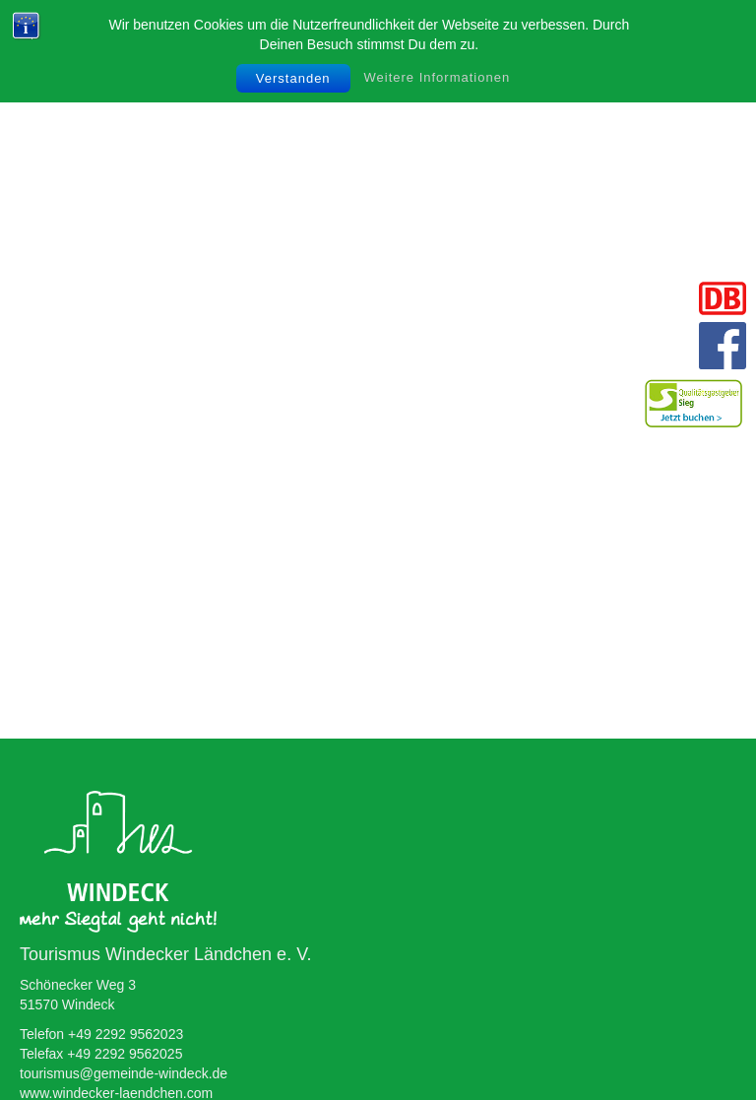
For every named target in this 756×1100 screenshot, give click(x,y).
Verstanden (293, 78)
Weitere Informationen (437, 77)
